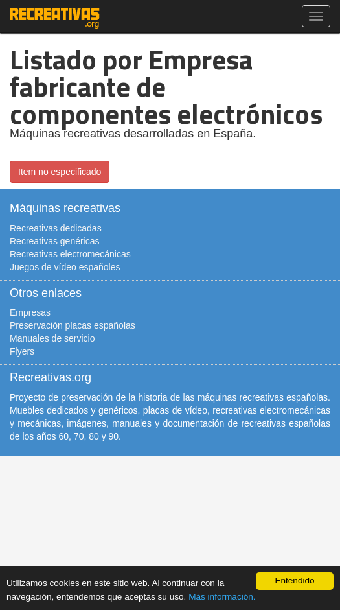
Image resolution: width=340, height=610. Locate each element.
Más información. (222, 597)
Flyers (22, 351)
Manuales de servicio (52, 338)
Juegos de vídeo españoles (65, 267)
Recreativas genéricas (55, 241)
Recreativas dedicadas (56, 228)
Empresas (30, 312)
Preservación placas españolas (72, 325)
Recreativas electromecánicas (70, 254)
